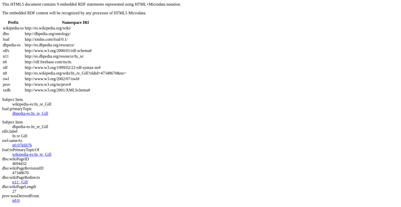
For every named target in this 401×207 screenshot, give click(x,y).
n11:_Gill (20, 182)
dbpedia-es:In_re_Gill (30, 113)
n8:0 (15, 200)
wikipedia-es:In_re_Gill (31, 154)
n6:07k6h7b (22, 145)
